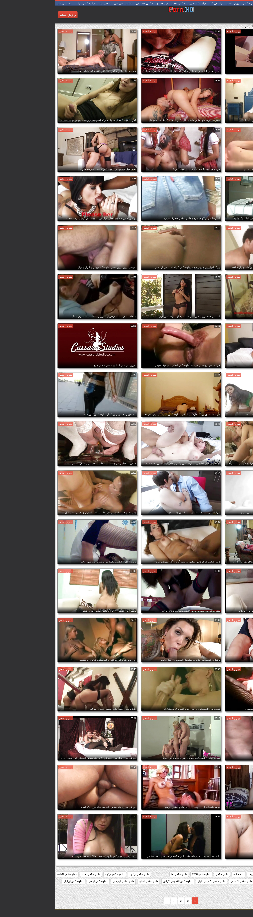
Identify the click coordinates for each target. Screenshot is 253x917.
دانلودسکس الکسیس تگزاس (123, 881)
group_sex (218, 874)
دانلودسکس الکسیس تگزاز (156, 881)
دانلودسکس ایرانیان (19, 881)
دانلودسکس (167, 874)
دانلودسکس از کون (84, 874)
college (233, 874)
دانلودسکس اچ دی (43, 881)
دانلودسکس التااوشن (238, 881)
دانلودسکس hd (124, 874)
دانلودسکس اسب (36, 874)
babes (245, 874)
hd (205, 874)
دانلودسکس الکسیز (212, 881)
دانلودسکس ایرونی (239, 888)
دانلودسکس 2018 (147, 874)
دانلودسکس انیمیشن (68, 881)
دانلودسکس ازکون (60, 874)
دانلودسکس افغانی (12, 874)
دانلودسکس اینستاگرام (212, 888)
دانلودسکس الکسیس (186, 881)
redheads (184, 874)
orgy (196, 874)
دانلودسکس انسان (93, 881)
